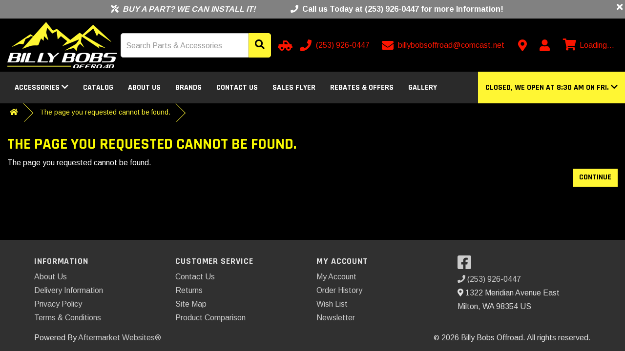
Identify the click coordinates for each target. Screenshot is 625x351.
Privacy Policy (58, 304)
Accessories (41, 87)
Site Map (191, 304)
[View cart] (587, 45)
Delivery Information (68, 290)
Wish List (332, 304)
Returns (189, 290)
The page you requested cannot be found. (105, 112)
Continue (595, 177)
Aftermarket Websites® (119, 337)
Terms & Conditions (67, 317)
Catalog (98, 87)
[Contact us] (522, 45)
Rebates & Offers (362, 87)
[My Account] (544, 45)
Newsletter (335, 317)
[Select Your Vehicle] (284, 45)
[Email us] (444, 45)
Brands (188, 87)
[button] (551, 87)
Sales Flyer (293, 87)
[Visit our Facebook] (467, 265)
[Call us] (336, 45)
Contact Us (237, 87)
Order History (339, 290)
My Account (336, 277)
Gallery (422, 87)
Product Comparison (210, 317)
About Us (144, 87)
